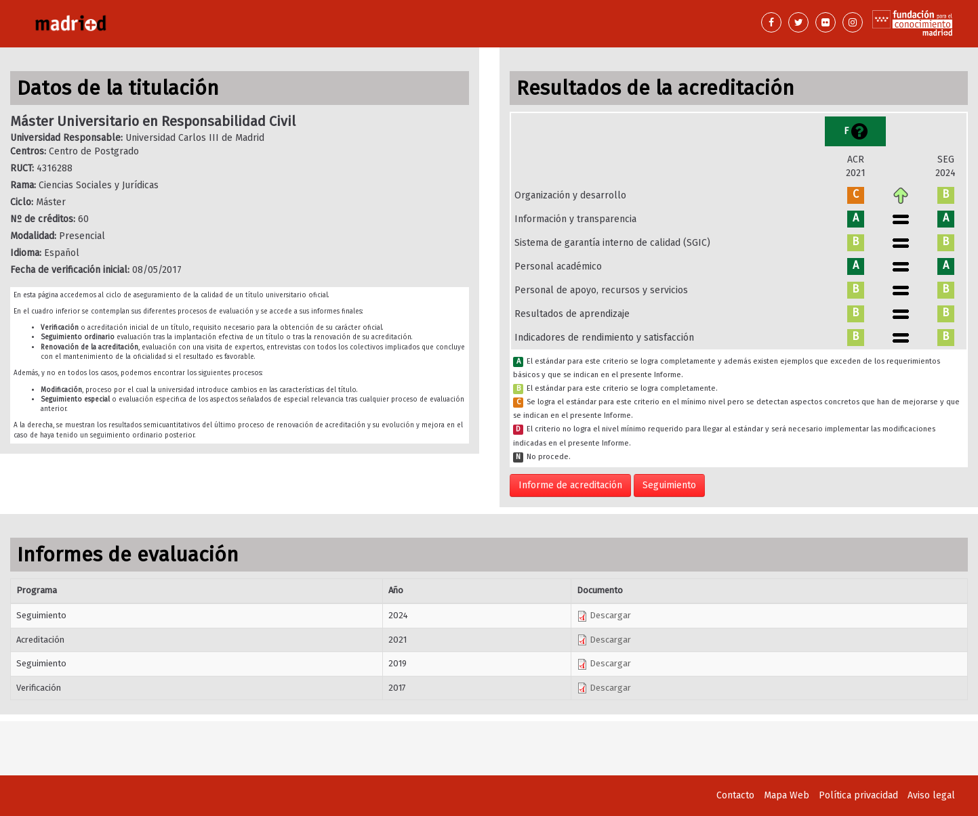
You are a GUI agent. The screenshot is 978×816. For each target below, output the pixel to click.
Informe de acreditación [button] (570, 485)
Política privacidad (858, 795)
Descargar (604, 615)
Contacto (735, 795)
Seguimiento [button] (669, 485)
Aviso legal (931, 795)
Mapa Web (786, 795)
